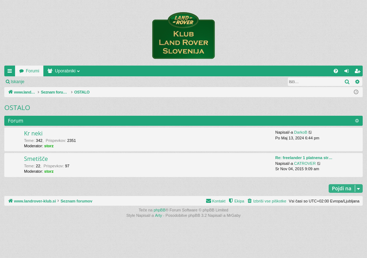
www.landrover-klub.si (40, 70)
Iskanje (17, 81)
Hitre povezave (11, 72)
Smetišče (36, 159)
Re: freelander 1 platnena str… (304, 158)
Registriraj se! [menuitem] (359, 72)
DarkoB (301, 132)
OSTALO (17, 107)
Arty (158, 215)
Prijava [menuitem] (348, 72)
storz (48, 146)
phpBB (160, 210)
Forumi (83, 70)
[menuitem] (335, 71)
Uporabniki (115, 70)
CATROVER (305, 163)
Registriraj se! (71, 81)
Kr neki (33, 133)
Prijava (41, 81)
